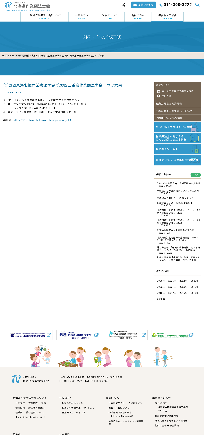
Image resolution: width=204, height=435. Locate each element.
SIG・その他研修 (20, 55)
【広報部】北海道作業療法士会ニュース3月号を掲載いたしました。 (178, 212)
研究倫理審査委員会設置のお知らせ (175, 231)
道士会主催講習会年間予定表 (178, 90)
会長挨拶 (20, 403)
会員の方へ (138, 17)
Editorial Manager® (122, 416)
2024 (182, 282)
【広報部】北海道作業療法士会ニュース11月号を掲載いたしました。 (178, 239)
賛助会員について (35, 412)
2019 (193, 288)
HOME (5, 55)
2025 (171, 282)
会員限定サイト (117, 403)
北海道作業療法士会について (44, 17)
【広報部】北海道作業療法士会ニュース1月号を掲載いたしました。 (178, 222)
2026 (160, 282)
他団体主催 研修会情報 (169, 117)
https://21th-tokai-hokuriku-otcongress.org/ (41, 119)
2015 (193, 294)
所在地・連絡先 (36, 407)
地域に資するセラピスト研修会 (174, 109)
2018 (160, 294)
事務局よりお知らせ (167, 199)
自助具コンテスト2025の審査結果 (175, 204)
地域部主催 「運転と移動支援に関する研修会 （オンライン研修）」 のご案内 (178, 249)
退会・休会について (119, 407)
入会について (110, 17)
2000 (160, 300)
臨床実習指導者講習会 (169, 102)
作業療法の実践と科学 (120, 412)
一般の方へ (81, 17)
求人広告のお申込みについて (31, 417)
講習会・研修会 (167, 17)
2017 (171, 294)
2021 (171, 288)
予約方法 (166, 95)
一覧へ (195, 175)
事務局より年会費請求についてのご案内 (178, 191)
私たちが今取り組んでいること (78, 407)
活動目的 (33, 403)
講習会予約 (162, 84)
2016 (182, 294)
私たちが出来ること (72, 403)
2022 (160, 288)
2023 (193, 282)
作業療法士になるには (73, 412)
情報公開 (20, 407)
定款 (43, 403)
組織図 (19, 412)
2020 (182, 288)
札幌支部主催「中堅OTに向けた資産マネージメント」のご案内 (178, 259)
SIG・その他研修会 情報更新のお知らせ (178, 184)
